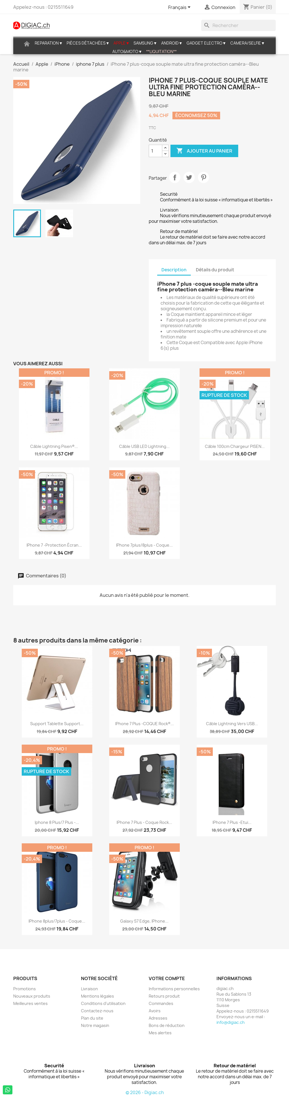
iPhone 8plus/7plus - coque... (57, 921)
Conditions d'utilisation (103, 1003)
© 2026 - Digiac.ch (145, 1092)
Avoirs (155, 1010)
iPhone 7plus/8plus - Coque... (144, 545)
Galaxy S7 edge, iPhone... (144, 921)
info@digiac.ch (230, 1022)
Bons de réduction (167, 1025)
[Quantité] (155, 151)
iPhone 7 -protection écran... (54, 545)
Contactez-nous (97, 1010)
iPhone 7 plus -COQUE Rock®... (144, 723)
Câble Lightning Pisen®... (54, 446)
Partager (174, 177)
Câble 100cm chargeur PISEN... (235, 446)
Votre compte (167, 978)
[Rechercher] (238, 25)
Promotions (24, 988)
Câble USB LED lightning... (144, 446)
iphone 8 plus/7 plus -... (57, 822)
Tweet (189, 177)
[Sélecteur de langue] (180, 7)
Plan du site (92, 1018)
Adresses (158, 1018)
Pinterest (203, 177)
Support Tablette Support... (57, 723)
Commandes (161, 1003)
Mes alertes (160, 1032)
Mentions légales (97, 996)
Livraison (89, 988)
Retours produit (164, 996)
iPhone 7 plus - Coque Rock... (144, 822)
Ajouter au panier (204, 151)
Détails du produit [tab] (215, 270)
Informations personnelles (174, 988)
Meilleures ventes (30, 1003)
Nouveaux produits (31, 996)
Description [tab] (174, 270)
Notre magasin (95, 1025)
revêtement (184, 331)
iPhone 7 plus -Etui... (232, 822)
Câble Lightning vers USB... (232, 723)
